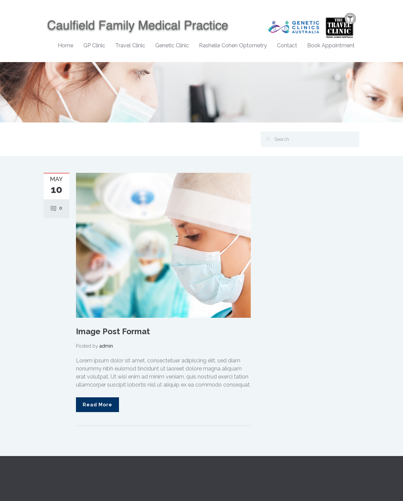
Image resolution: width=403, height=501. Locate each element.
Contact (287, 45)
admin (106, 346)
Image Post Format (113, 331)
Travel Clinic (130, 45)
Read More (97, 404)
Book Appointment (331, 45)
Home (65, 45)
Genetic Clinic (172, 45)
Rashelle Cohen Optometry (233, 45)
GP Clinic (94, 45)
